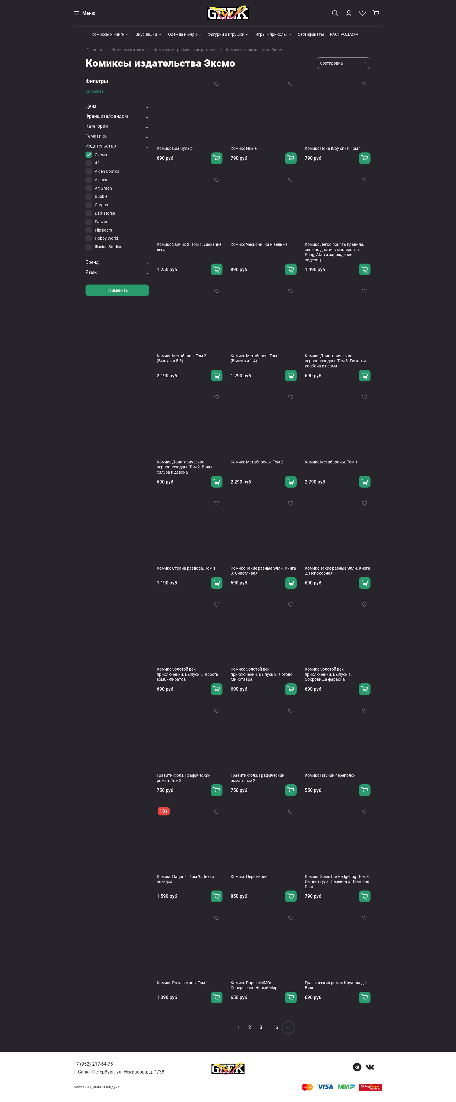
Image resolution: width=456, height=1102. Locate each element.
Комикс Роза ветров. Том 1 (182, 982)
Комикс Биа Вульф (175, 148)
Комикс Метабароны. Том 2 (257, 462)
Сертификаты (311, 34)
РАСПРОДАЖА (344, 34)
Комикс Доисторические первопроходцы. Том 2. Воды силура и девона (184, 467)
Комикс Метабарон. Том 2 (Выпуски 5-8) (181, 358)
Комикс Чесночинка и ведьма (259, 244)
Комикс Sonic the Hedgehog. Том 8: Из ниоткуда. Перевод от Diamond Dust (337, 881)
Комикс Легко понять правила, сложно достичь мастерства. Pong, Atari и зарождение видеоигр (334, 252)
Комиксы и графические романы (185, 49)
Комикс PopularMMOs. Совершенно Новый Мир (254, 985)
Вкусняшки (149, 34)
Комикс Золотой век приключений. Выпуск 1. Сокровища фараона (328, 674)
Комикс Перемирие (249, 876)
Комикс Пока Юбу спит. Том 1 (333, 148)
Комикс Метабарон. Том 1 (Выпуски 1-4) (255, 358)
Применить (117, 290)
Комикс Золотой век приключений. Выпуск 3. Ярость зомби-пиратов (187, 674)
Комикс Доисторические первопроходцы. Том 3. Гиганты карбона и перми (335, 360)
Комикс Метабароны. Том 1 (331, 462)
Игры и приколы (273, 34)
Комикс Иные (243, 148)
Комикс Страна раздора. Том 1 (186, 568)
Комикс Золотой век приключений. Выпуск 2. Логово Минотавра (262, 674)
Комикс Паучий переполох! (331, 775)
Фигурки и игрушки (228, 34)
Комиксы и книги (110, 34)
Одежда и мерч (185, 34)
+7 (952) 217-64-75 (93, 1064)
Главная (94, 49)
